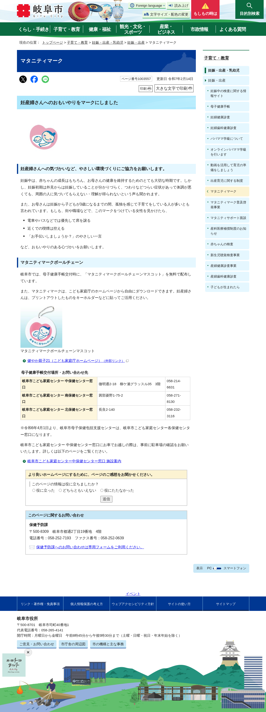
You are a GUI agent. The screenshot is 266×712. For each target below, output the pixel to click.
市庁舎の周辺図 (73, 644)
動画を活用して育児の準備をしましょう (228, 167)
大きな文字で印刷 (171, 88)
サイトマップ (226, 604)
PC (209, 568)
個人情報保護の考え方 (86, 604)
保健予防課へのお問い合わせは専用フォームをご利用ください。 (90, 547)
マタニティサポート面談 (228, 218)
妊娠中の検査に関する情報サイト (228, 93)
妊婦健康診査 (220, 117)
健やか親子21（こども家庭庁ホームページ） (78, 361)
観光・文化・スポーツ (133, 29)
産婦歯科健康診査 (223, 276)
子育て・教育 (66, 29)
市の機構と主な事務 (108, 644)
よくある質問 (232, 29)
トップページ (52, 42)
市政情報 (199, 29)
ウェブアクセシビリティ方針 (133, 604)
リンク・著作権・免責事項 (40, 604)
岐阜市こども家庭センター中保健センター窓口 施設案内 (74, 461)
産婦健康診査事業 (223, 266)
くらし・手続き (33, 29)
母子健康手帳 (220, 106)
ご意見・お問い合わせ (36, 644)
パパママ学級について (226, 138)
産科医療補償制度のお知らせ (228, 231)
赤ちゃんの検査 (221, 244)
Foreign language (149, 5)
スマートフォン (234, 568)
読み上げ (181, 5)
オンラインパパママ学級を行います (228, 152)
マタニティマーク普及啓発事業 (228, 204)
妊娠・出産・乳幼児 (107, 42)
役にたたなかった (119, 490)
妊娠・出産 (136, 42)
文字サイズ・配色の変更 (169, 14)
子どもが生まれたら (225, 287)
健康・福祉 (100, 29)
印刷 (143, 88)
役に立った (45, 490)
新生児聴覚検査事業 (225, 255)
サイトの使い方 (179, 604)
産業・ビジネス (166, 29)
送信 (106, 499)
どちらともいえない (79, 490)
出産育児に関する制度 (226, 180)
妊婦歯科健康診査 (223, 128)
